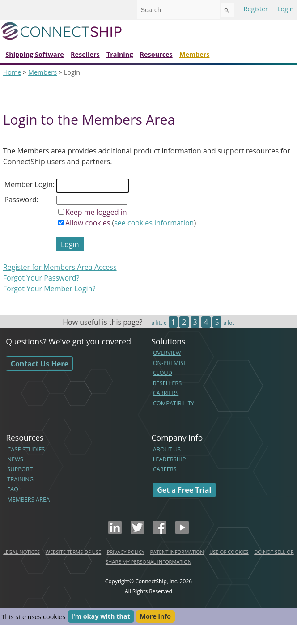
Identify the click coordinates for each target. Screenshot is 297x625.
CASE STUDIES (26, 449)
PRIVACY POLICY (125, 551)
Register (255, 8)
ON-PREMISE (170, 363)
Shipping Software (34, 54)
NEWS (15, 459)
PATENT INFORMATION (177, 551)
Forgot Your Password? (41, 278)
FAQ (12, 489)
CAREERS (165, 469)
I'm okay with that (100, 616)
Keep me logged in (96, 212)
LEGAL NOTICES (21, 551)
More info (155, 616)
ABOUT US (167, 449)
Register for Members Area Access (60, 267)
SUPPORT (20, 469)
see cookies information (154, 223)
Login (285, 8)
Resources (156, 54)
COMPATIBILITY (173, 403)
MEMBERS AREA (28, 499)
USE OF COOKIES (229, 551)
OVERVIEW (167, 353)
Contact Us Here (39, 363)
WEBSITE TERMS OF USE (74, 551)
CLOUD (162, 373)
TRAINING (20, 479)
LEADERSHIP (169, 459)
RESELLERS (167, 383)
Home (12, 72)
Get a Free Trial (184, 490)
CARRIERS (166, 393)
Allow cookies (87, 223)
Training (119, 54)
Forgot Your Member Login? (49, 288)
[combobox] (178, 10)
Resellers (85, 54)
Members (194, 54)
